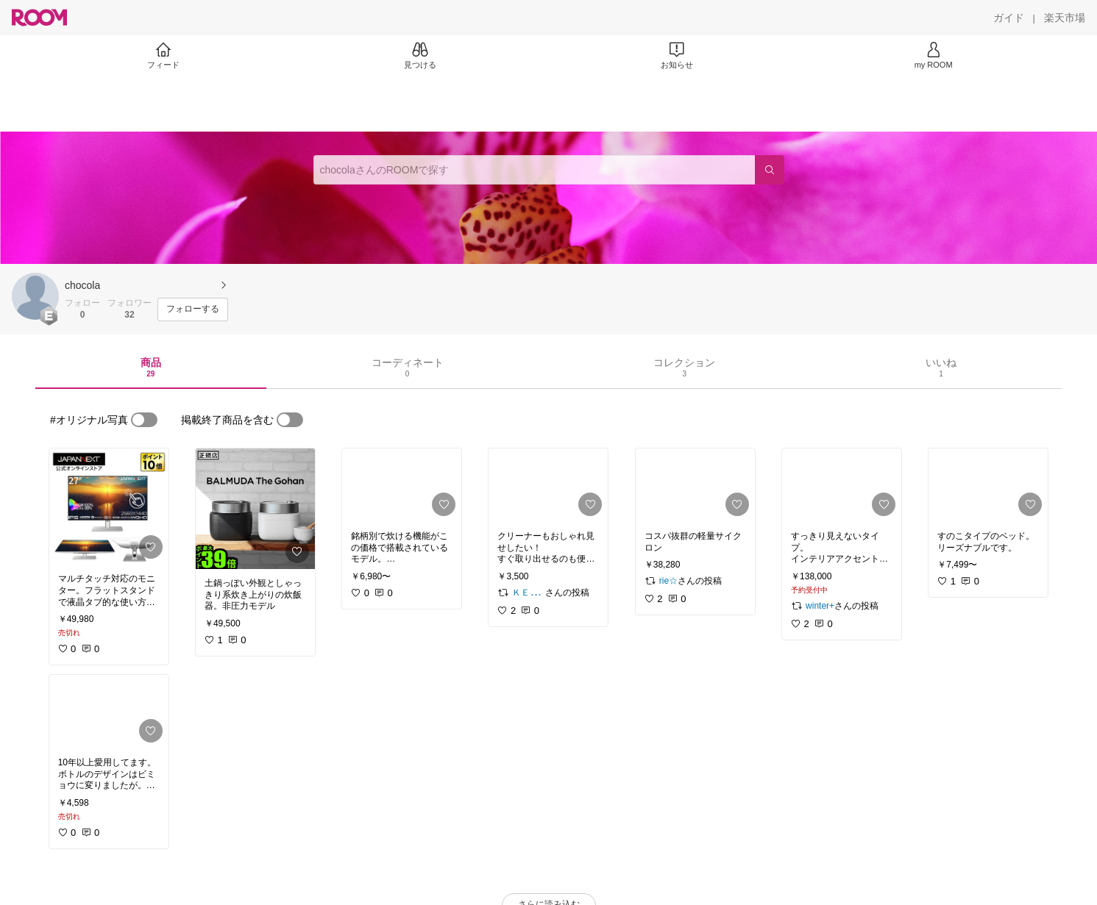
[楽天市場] (1064, 17)
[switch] (144, 419)
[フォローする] (192, 309)
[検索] (769, 170)
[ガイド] (1008, 17)
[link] (108, 506)
